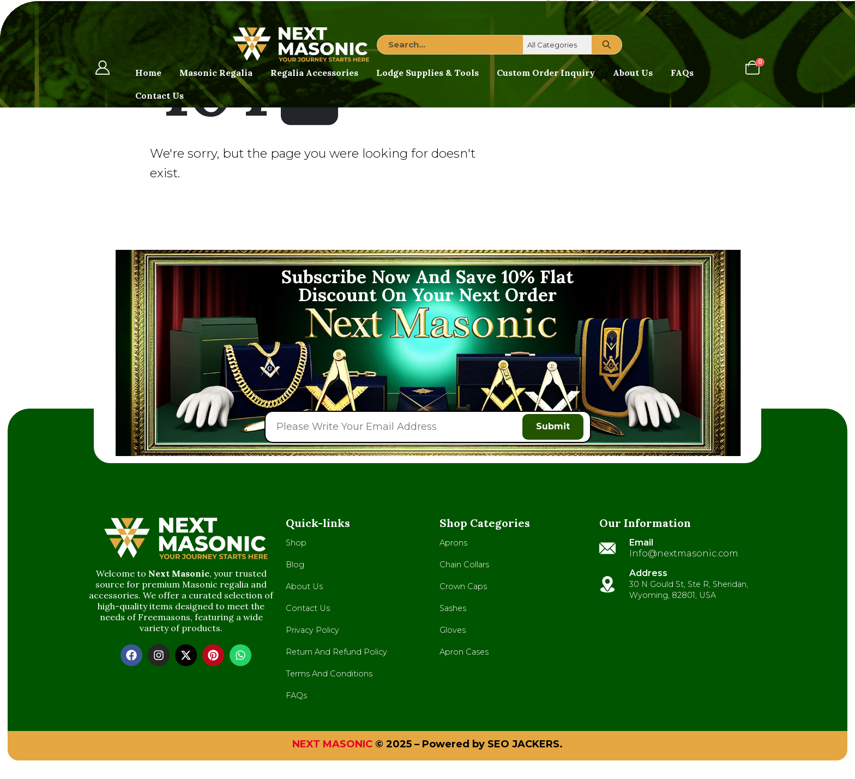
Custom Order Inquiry (546, 72)
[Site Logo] (301, 44)
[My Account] (102, 68)
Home (148, 72)
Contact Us (159, 95)
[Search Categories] (557, 44)
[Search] (607, 44)
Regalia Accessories (314, 72)
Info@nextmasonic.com (683, 555)
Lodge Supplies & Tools (427, 72)
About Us (633, 72)
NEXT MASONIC (332, 746)
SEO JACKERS (523, 746)
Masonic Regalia (215, 72)
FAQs (682, 72)
